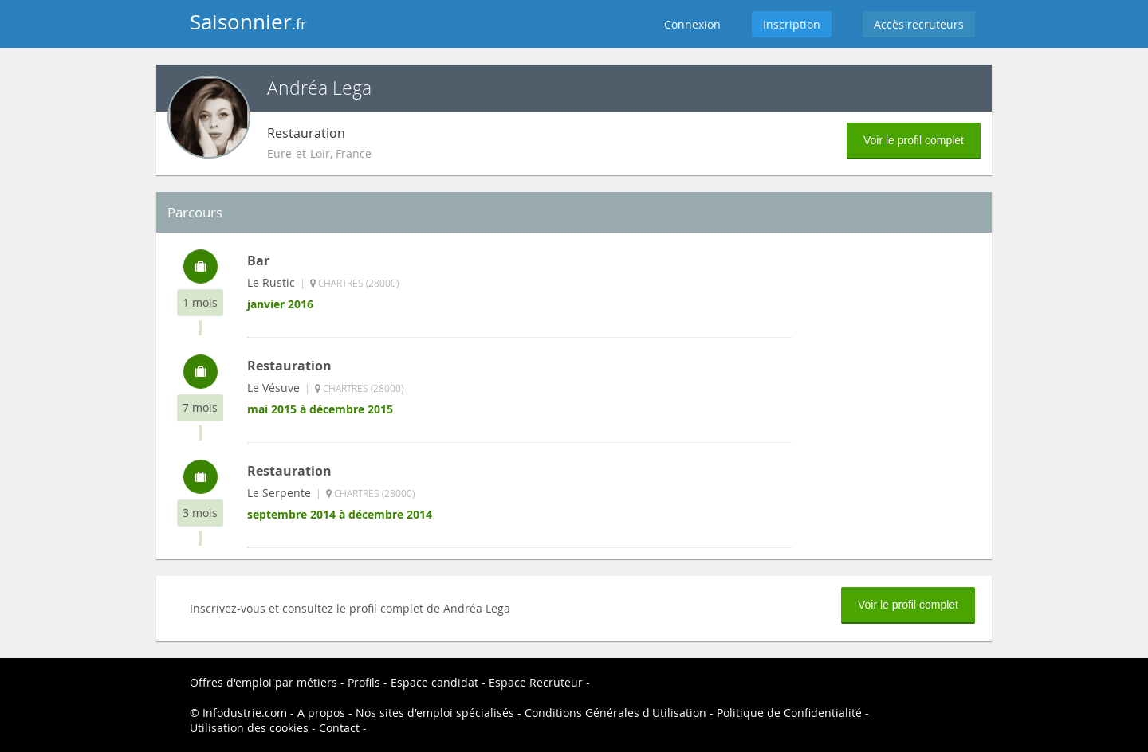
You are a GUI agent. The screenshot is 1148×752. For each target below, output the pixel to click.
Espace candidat (434, 682)
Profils (364, 682)
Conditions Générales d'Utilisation (615, 712)
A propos (321, 712)
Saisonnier (248, 22)
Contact (339, 727)
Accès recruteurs (919, 24)
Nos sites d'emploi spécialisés (435, 712)
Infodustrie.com (244, 712)
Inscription (791, 24)
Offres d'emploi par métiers (263, 682)
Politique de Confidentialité (789, 712)
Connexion (692, 24)
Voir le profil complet (913, 140)
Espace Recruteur (536, 682)
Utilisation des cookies (249, 727)
